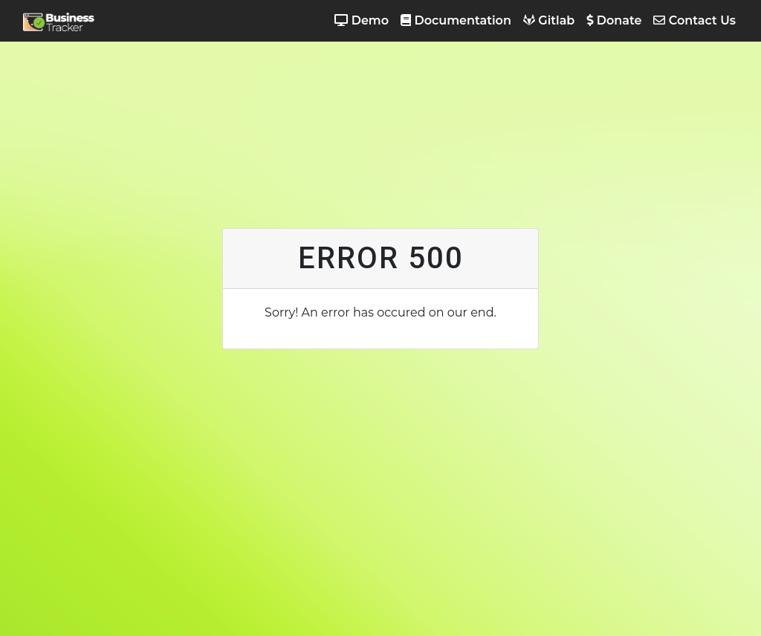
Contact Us (694, 20)
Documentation (456, 20)
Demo (361, 20)
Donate (613, 20)
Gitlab (549, 20)
